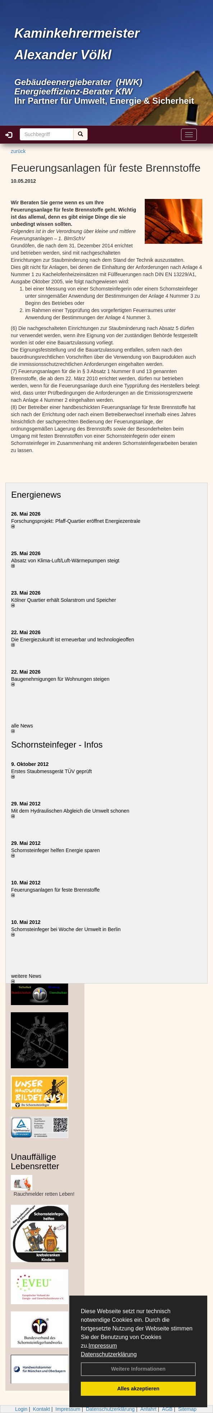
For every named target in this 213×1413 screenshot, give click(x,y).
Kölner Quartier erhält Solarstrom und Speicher (63, 600)
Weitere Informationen (138, 1369)
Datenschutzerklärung (109, 1354)
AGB (167, 1409)
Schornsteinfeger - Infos (57, 744)
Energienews (36, 494)
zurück (18, 151)
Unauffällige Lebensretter (35, 1161)
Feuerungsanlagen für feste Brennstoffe (55, 890)
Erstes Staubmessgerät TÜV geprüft (51, 771)
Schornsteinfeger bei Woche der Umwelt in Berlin (66, 929)
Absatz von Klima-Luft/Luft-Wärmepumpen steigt (65, 560)
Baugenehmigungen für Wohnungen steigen (60, 679)
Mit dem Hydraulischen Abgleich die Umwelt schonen (70, 811)
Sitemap (187, 1409)
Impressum (102, 1346)
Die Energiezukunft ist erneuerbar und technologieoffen (72, 639)
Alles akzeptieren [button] (138, 1388)
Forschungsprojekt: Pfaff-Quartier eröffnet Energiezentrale (75, 521)
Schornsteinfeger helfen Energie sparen (55, 850)
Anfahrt (148, 1409)
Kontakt (41, 1409)
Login (21, 1409)
